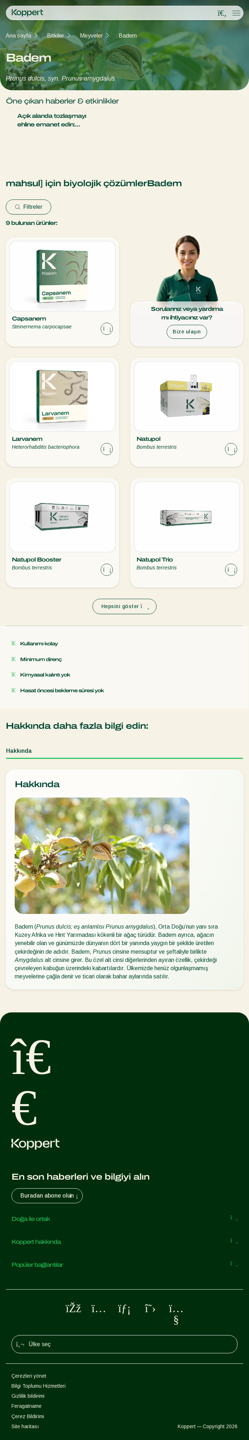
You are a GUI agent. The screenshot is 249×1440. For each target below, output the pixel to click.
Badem (128, 36)
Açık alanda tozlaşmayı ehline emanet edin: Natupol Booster (77, 121)
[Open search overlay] (222, 13)
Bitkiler (55, 36)
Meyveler (91, 36)
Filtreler (28, 207)
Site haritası (25, 1426)
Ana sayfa (18, 36)
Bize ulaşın (187, 331)
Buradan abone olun (50, 1195)
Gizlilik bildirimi (27, 1396)
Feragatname (26, 1406)
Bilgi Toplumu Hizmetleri (38, 1386)
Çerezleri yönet (28, 1376)
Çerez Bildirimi (27, 1416)
